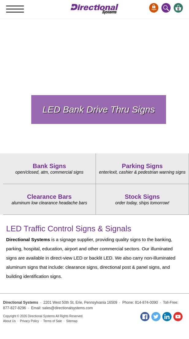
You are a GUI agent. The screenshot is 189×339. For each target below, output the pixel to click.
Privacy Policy (29, 321)
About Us (9, 321)
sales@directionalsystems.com (67, 308)
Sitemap (71, 321)
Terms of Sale (52, 321)
